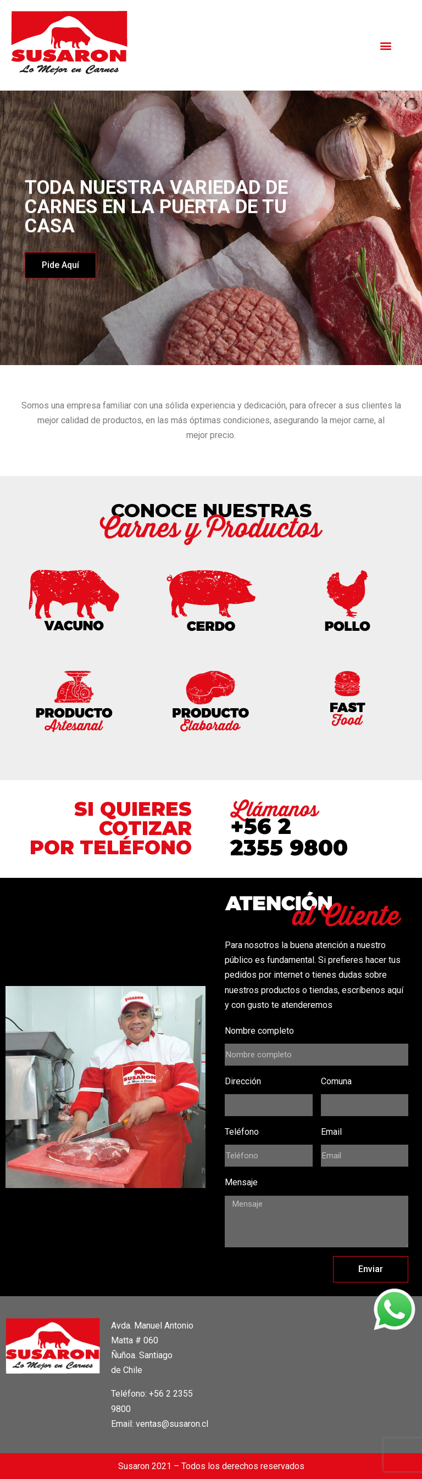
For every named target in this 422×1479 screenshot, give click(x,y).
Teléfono (242, 1132)
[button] (385, 45)
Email (331, 1132)
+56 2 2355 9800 (289, 837)
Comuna (336, 1081)
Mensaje (241, 1182)
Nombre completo (259, 1031)
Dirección (243, 1081)
